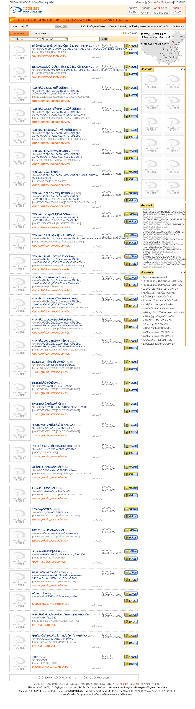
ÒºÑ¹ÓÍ (82, 407)
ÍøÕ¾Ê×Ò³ (39, 684)
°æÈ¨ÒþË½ (86, 684)
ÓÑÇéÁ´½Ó (112, 684)
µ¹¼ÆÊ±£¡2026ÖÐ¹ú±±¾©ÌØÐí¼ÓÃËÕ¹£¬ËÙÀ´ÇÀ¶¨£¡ (159, 255)
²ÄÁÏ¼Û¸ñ (108, 20)
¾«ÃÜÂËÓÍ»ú (122, 238)
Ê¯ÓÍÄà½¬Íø (75, 49)
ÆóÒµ (43, 20)
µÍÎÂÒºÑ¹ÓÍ (48, 407)
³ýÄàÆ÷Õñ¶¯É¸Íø (103, 49)
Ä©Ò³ (64, 678)
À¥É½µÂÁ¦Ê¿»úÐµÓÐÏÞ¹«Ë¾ (157, 340)
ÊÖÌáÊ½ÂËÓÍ (72, 199)
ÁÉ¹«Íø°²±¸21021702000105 (162, 691)
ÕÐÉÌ (27, 20)
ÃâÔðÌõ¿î (74, 684)
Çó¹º (58, 20)
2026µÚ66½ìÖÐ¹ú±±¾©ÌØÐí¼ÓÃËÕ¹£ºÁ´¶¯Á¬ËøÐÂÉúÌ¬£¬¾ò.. (163, 240)
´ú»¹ (63, 639)
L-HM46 (58, 491)
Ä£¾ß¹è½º (64, 596)
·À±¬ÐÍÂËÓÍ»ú (73, 136)
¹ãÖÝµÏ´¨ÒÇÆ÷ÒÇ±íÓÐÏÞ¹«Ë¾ (158, 304)
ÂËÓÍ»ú (46, 91)
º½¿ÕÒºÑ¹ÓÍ (49, 512)
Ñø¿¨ (49, 618)
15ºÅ (65, 512)
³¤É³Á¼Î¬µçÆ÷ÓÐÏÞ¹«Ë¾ (155, 324)
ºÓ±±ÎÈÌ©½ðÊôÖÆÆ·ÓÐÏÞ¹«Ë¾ (159, 308)
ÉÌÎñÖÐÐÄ (122, 20)
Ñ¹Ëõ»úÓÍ (64, 365)
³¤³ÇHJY (70, 428)
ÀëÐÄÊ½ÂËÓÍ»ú (74, 325)
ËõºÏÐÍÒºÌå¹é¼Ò (50, 596)
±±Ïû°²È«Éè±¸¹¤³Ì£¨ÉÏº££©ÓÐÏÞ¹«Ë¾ (160, 289)
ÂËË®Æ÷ (70, 304)
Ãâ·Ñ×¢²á (140, 2)
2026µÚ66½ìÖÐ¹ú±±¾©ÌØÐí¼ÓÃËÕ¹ (161, 234)
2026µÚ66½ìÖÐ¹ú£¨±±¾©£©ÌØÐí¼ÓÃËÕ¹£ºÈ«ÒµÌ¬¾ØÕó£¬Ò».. (164, 230)
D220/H (72, 365)
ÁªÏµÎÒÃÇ (49, 2)
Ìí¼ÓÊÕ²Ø (25, 2)
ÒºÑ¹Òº (68, 386)
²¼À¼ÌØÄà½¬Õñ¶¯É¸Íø (54, 70)
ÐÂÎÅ (81, 20)
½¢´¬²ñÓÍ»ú (59, 428)
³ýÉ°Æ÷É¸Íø (121, 70)
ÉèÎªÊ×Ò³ (14, 2)
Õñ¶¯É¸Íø (70, 70)
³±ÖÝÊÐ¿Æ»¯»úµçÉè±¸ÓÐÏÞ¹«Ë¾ (159, 293)
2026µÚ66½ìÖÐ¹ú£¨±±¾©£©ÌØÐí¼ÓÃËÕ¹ (163, 224)
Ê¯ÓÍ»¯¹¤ (106, 45)
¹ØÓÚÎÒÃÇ (51, 684)
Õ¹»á (73, 20)
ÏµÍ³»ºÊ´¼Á (48, 428)
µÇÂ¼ (149, 2)
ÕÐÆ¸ (89, 20)
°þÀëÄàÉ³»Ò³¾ (65, 554)
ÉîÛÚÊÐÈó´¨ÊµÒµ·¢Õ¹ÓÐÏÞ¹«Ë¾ (159, 344)
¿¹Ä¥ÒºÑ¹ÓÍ (48, 491)
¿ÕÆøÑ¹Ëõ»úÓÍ (50, 365)
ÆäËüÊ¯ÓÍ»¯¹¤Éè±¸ (112, 89)
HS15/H (60, 386)
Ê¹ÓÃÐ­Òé (63, 684)
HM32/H (74, 533)
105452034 (71, 687)
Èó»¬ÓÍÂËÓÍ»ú (72, 91)
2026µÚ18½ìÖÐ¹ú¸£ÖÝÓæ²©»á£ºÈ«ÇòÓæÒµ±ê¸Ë (167, 264)
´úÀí (35, 20)
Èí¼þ (66, 20)
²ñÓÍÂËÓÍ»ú (72, 93)
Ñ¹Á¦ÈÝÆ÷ (107, 658)
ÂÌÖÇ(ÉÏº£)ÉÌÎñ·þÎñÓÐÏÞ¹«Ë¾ (157, 328)
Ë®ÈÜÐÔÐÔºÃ (50, 554)
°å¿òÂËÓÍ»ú (38, 178)
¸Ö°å (45, 660)
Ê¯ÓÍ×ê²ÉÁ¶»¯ (109, 47)
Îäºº (44, 618)
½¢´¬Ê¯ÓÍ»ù (63, 533)
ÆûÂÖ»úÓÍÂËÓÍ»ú (75, 115)
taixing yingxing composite (155, 277)
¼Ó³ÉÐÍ (73, 596)
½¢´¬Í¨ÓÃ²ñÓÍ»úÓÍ (52, 449)
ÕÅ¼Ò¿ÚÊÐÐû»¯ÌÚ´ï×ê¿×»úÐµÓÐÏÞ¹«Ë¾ (163, 312)
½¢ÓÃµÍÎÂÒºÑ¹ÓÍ (70, 407)
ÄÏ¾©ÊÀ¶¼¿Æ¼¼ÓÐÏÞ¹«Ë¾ (157, 320)
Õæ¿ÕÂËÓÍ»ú (58, 91)
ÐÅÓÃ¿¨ (47, 639)
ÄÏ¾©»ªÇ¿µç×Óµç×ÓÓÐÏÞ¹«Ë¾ (158, 316)
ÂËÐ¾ (48, 178)
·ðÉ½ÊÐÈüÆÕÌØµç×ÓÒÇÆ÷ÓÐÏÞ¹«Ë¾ (162, 281)
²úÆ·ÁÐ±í (19, 33)
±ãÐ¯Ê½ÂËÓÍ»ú (74, 157)
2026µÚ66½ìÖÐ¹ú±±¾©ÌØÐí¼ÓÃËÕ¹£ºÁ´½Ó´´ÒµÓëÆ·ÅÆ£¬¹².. (163, 245)
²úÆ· (51, 20)
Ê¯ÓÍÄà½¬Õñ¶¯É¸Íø (123, 49)
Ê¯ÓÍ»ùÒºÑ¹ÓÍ (50, 533)
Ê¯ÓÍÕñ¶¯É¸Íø (50, 49)
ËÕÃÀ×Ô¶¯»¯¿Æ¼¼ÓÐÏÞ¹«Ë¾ (158, 296)
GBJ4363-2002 (68, 449)
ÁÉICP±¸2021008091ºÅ (137, 691)
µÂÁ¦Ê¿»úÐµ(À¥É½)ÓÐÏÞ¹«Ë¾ (158, 332)
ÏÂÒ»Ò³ (57, 678)
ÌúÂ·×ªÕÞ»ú (70, 470)
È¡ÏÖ (54, 618)
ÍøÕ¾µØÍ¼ (37, 2)
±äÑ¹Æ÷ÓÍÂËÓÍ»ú (41, 93)
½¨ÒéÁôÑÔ (180, 2)
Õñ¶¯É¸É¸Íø (63, 49)
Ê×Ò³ (19, 20)
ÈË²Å (98, 20)
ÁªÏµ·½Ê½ (156, 684)
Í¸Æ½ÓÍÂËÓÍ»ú (58, 93)
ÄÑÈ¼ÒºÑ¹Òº (49, 386)
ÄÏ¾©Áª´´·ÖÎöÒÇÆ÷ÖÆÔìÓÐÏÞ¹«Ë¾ (161, 300)
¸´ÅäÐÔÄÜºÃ (79, 554)
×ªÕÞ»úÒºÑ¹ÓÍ (57, 470)
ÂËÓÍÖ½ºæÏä (72, 283)
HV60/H (57, 407)
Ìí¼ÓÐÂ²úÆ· (131, 33)
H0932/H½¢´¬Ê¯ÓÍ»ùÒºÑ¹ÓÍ (56, 575)
